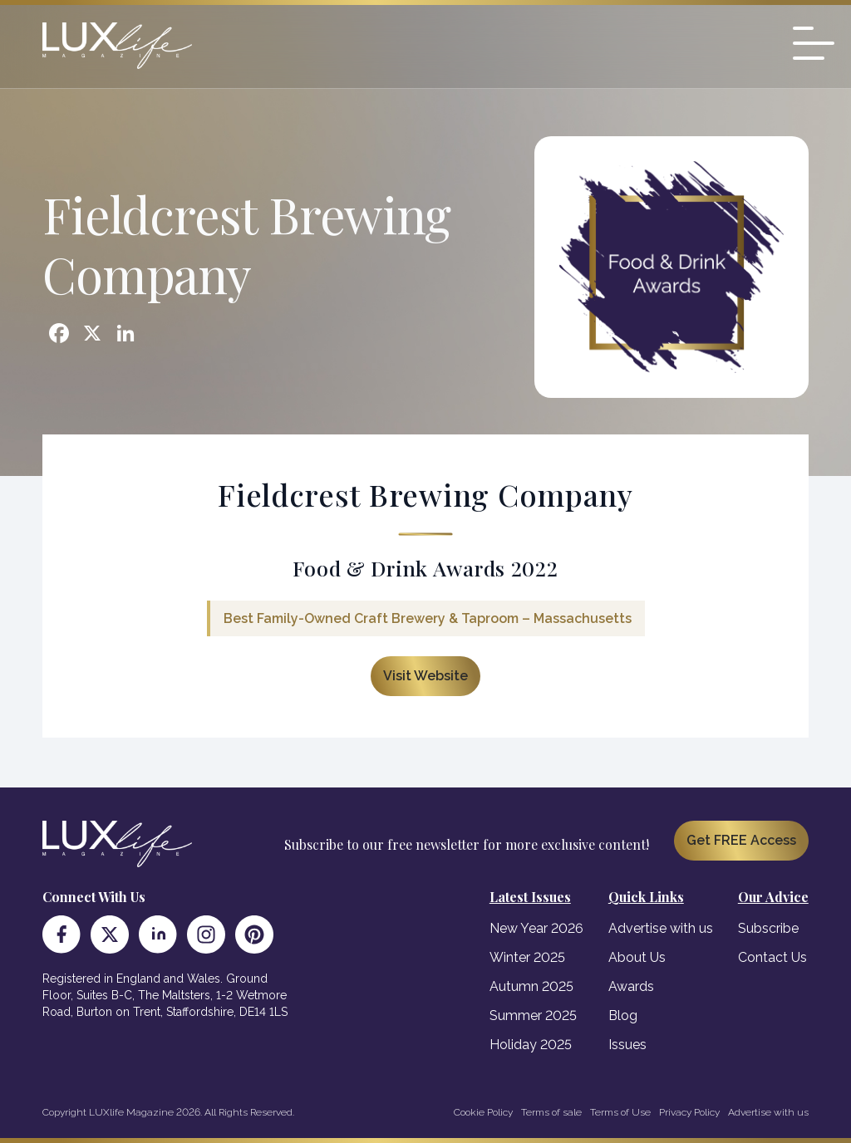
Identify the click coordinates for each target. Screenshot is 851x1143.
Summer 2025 (533, 1015)
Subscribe (768, 928)
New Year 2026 (536, 928)
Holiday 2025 (530, 1044)
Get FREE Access (741, 840)
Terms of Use (620, 1112)
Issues (627, 1044)
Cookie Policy (483, 1112)
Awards (631, 986)
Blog (622, 1015)
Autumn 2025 (531, 986)
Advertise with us (660, 928)
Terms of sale (551, 1112)
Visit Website (425, 676)
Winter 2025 (527, 957)
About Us (637, 957)
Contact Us (772, 957)
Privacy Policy (689, 1112)
